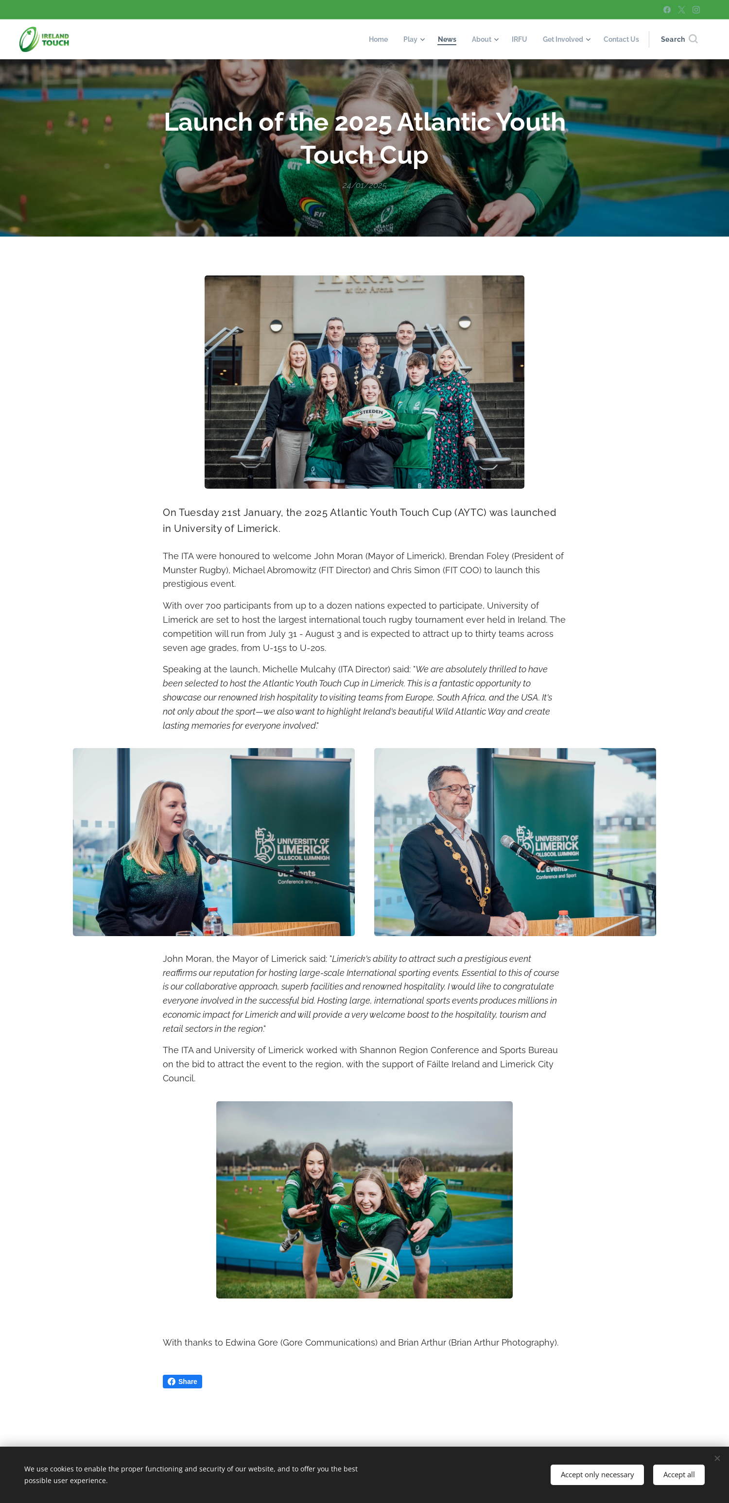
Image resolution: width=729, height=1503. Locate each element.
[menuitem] (367, 39)
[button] (679, 39)
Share (182, 1381)
